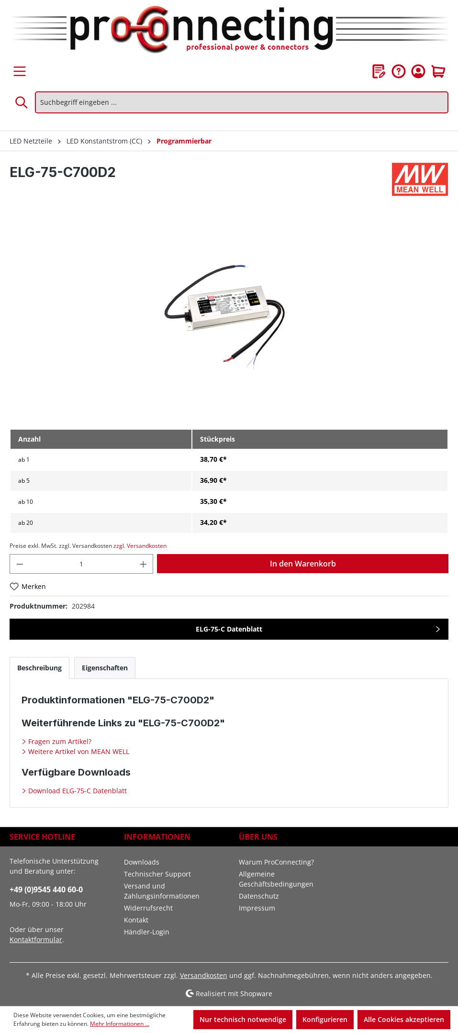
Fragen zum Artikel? (58, 741)
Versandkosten (203, 975)
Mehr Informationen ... (119, 1024)
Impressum (257, 907)
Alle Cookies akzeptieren (404, 1019)
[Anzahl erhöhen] (144, 564)
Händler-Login (146, 931)
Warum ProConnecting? (276, 861)
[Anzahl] (81, 564)
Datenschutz (259, 895)
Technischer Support (157, 873)
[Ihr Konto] (418, 71)
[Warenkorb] (438, 71)
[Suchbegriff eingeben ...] (241, 102)
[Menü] (20, 71)
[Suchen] (22, 102)
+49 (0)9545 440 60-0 (46, 889)
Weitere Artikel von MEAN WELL (77, 751)
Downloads (141, 861)
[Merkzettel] (379, 71)
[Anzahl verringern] (20, 564)
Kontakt (136, 919)
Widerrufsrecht (148, 907)
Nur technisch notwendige (243, 1019)
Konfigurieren (324, 1019)
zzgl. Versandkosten (140, 546)
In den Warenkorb (303, 563)
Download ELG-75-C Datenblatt (76, 790)
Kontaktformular (36, 939)
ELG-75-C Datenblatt (229, 628)
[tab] (39, 667)
